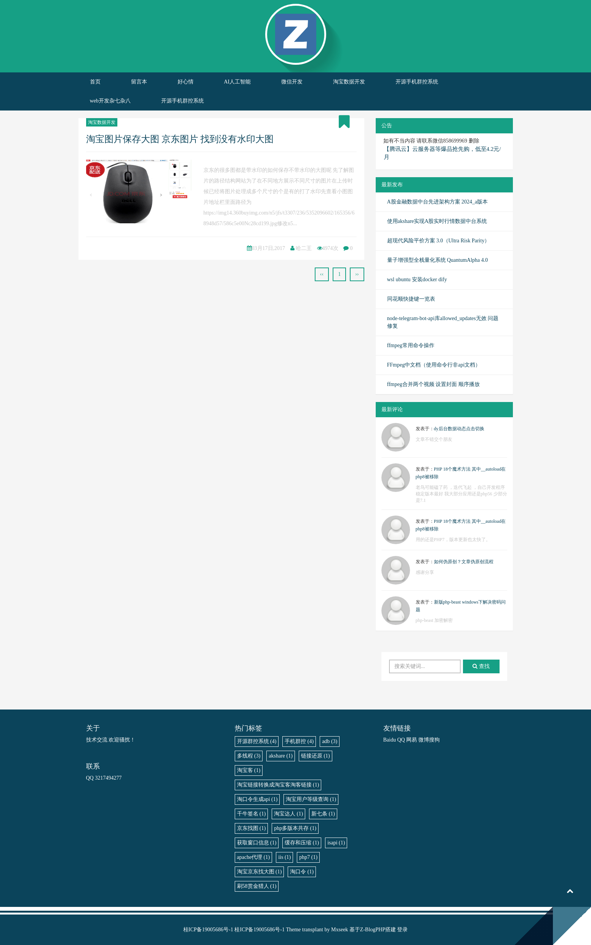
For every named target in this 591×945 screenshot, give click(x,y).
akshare (281, 756)
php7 (308, 857)
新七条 (323, 814)
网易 (411, 740)
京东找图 (251, 828)
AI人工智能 (237, 82)
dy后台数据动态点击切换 (459, 428)
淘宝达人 (288, 814)
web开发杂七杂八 (110, 101)
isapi (336, 843)
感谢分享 (425, 572)
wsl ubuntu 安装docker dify (417, 279)
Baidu (389, 740)
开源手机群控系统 (417, 82)
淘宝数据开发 (349, 82)
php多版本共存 (295, 828)
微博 (423, 740)
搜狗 (434, 740)
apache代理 (253, 857)
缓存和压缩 (302, 843)
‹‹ (322, 274)
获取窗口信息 (257, 843)
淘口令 (302, 872)
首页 (95, 82)
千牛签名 (251, 814)
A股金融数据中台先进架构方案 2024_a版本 (437, 202)
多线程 (249, 756)
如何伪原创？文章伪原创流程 (463, 561)
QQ (401, 740)
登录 (402, 929)
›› (357, 274)
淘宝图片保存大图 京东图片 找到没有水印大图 (180, 139)
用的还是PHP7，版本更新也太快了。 (453, 539)
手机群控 (299, 741)
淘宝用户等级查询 (311, 799)
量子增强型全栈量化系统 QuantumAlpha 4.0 (437, 260)
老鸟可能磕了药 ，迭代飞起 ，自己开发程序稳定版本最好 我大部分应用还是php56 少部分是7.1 (461, 494)
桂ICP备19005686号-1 (208, 929)
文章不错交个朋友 (434, 439)
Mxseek (339, 929)
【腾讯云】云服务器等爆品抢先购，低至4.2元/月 (442, 153)
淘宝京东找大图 (259, 872)
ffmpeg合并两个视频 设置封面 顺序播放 (433, 384)
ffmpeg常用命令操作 (410, 345)
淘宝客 (249, 770)
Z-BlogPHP (372, 929)
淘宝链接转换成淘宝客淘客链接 (278, 785)
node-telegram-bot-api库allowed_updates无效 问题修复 (443, 322)
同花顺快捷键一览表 (411, 299)
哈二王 (304, 248)
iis (284, 857)
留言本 (139, 82)
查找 (481, 666)
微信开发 (292, 82)
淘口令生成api (257, 799)
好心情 (186, 82)
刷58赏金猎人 (257, 886)
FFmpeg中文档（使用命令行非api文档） (434, 365)
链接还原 (315, 756)
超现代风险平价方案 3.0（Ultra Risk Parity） (438, 240)
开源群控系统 (257, 741)
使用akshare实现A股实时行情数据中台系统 (437, 221)
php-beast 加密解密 (434, 620)
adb (329, 741)
